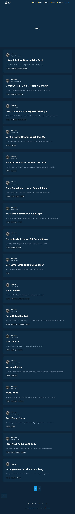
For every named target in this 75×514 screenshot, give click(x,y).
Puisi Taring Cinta (15, 419)
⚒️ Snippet (46, 2)
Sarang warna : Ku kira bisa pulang (25, 470)
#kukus (18, 453)
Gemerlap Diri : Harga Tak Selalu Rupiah (28, 239)
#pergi (28, 325)
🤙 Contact (60, 2)
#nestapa (14, 171)
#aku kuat (21, 402)
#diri (20, 248)
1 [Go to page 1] (35, 490)
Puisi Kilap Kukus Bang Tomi (21, 445)
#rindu (21, 222)
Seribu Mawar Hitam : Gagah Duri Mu (26, 137)
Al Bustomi (14, 54)
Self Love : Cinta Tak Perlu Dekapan (26, 265)
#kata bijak (14, 68)
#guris (13, 197)
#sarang (13, 479)
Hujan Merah (13, 291)
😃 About (53, 2)
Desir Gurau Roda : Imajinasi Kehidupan (28, 111)
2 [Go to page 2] (39, 490)
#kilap (13, 453)
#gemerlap (14, 248)
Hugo (48, 509)
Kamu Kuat (12, 393)
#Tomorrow (15, 299)
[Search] (65, 2)
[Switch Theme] (68, 2)
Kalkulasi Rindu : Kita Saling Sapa (25, 214)
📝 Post (40, 2)
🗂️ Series (33, 2)
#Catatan (21, 94)
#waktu (26, 68)
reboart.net (32, 509)
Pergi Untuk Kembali (17, 316)
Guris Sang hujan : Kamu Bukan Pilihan (27, 188)
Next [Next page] (4, 497)
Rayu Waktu (12, 342)
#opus (8, 479)
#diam (20, 68)
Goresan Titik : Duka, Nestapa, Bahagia (28, 85)
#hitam (14, 145)
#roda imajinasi (23, 120)
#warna (20, 479)
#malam (24, 453)
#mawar (8, 145)
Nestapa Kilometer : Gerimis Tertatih (26, 162)
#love (7, 274)
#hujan (23, 197)
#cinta (13, 427)
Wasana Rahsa (14, 368)
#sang (18, 197)
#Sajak (8, 68)
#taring (8, 427)
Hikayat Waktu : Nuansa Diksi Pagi (25, 60)
